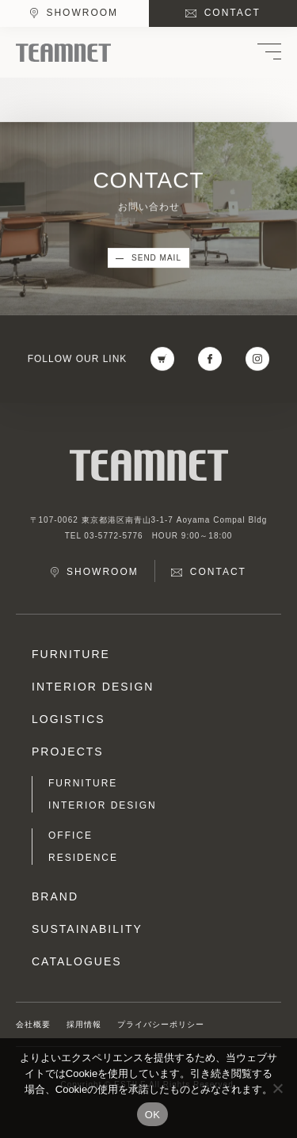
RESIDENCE (83, 857)
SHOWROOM (82, 12)
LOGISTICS (68, 719)
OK (152, 1115)
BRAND (55, 896)
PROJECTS (68, 751)
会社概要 (33, 1024)
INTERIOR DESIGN (93, 686)
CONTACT (232, 12)
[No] (277, 1088)
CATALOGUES (77, 961)
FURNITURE (71, 654)
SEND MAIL (156, 258)
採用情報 (84, 1024)
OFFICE (70, 835)
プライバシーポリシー (160, 1024)
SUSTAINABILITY (87, 929)
